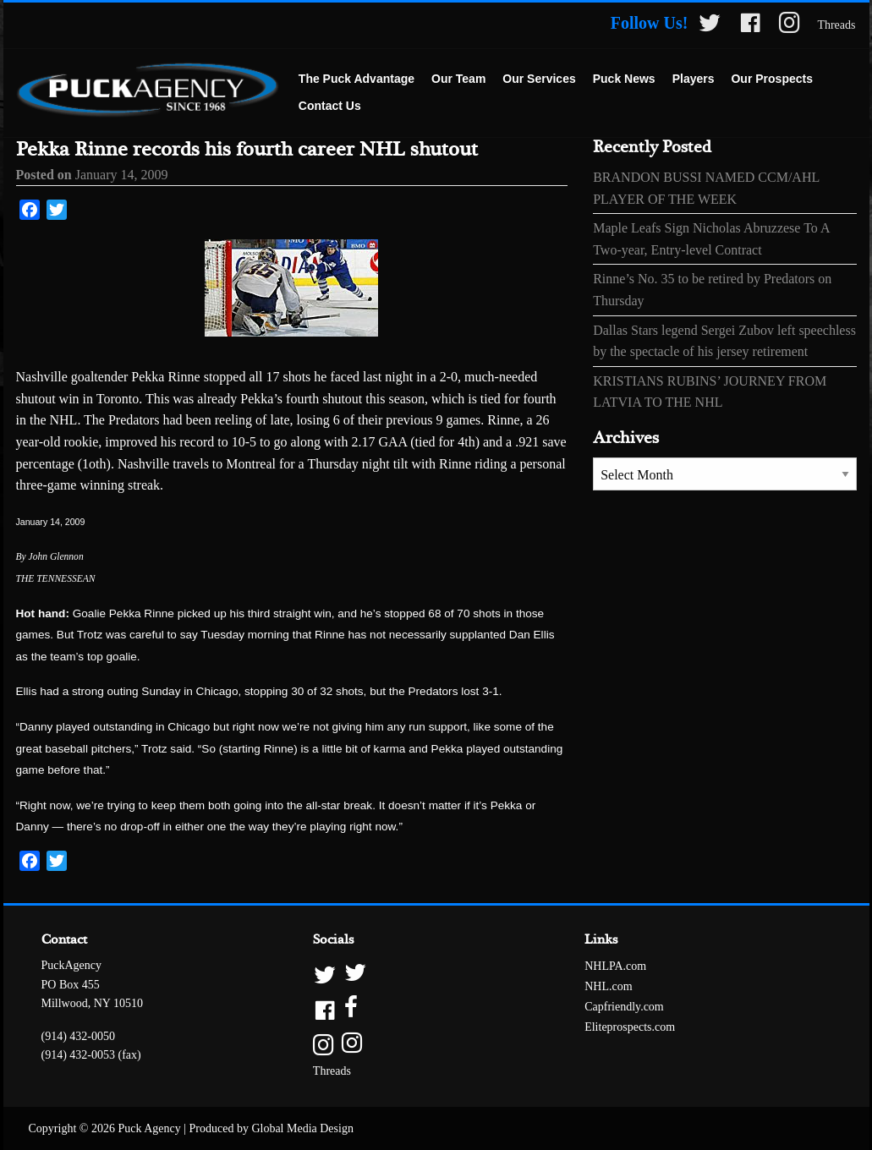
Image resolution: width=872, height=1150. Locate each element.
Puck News (624, 78)
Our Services (538, 78)
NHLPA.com (615, 966)
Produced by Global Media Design (271, 1128)
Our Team (458, 78)
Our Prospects (771, 78)
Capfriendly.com (624, 1006)
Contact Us (330, 105)
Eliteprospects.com (629, 1027)
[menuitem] (356, 79)
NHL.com (608, 986)
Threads (836, 25)
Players (693, 78)
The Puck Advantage (356, 78)
